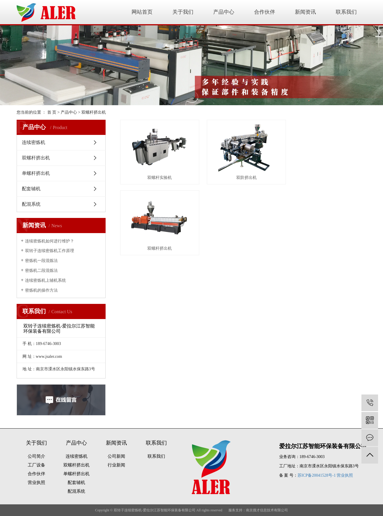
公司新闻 (116, 456)
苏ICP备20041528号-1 (317, 475)
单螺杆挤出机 (36, 173)
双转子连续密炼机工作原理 (49, 251)
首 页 (52, 112)
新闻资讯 (305, 12)
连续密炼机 (33, 142)
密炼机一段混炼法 (41, 260)
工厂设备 (36, 465)
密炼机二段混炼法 (41, 270)
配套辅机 (31, 188)
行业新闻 (116, 465)
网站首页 (142, 12)
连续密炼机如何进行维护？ (49, 241)
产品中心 (223, 12)
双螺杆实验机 (158, 176)
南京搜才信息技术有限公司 (267, 510)
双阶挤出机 (243, 176)
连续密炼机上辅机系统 (45, 280)
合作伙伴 (264, 12)
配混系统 (31, 204)
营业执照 (36, 482)
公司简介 (36, 456)
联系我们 (346, 12)
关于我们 (182, 12)
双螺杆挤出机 (93, 112)
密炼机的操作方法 (41, 290)
